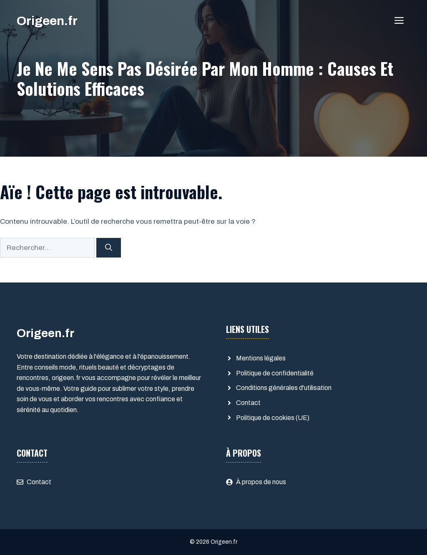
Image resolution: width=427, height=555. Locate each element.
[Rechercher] (108, 248)
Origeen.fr (47, 21)
